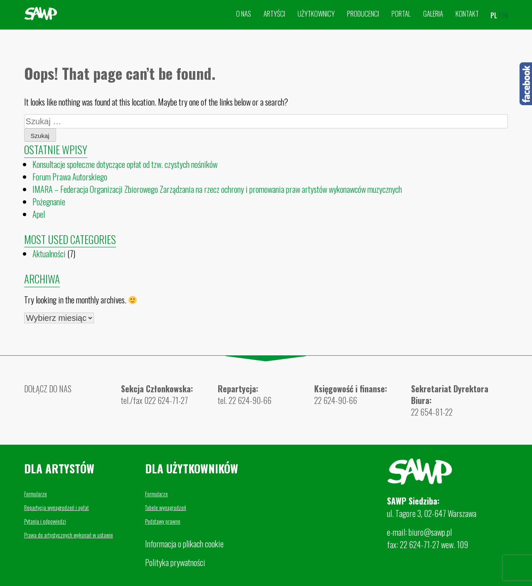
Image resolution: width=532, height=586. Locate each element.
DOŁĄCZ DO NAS (47, 388)
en (505, 15)
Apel (38, 214)
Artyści (274, 13)
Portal (401, 13)
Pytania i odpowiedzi (45, 521)
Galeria (433, 13)
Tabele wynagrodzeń (165, 507)
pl (493, 15)
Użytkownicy (316, 13)
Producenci (363, 13)
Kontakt (467, 13)
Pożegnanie (48, 201)
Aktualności (49, 253)
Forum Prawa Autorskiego (69, 176)
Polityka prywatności (175, 562)
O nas (243, 13)
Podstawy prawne (162, 521)
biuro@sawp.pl (430, 532)
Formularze (35, 493)
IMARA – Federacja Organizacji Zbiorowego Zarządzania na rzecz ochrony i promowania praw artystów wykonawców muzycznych (217, 189)
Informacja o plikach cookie (184, 543)
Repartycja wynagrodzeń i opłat (56, 507)
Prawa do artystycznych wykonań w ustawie (68, 534)
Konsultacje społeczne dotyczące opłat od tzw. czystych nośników (124, 164)
